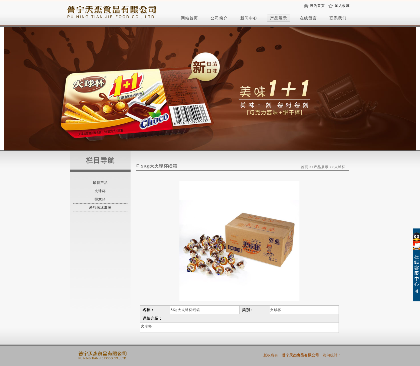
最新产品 (100, 183)
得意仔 (100, 199)
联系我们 (338, 18)
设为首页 (317, 6)
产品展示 (278, 18)
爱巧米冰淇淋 (100, 208)
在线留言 (308, 18)
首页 (304, 167)
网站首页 (189, 18)
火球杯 (100, 191)
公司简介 (219, 18)
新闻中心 (248, 18)
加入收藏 (342, 6)
